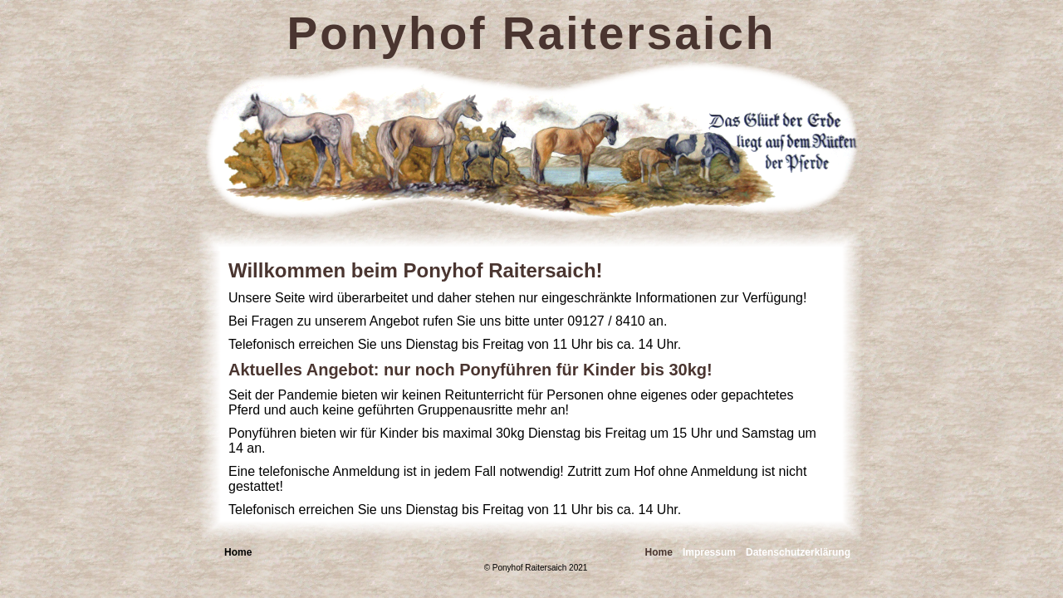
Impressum (709, 552)
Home (659, 552)
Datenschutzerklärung (798, 552)
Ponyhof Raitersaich (531, 33)
